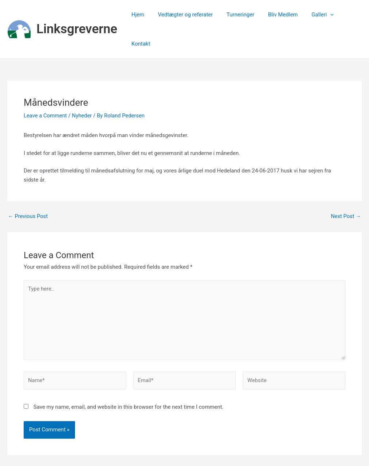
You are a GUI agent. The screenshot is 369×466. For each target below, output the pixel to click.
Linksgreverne (76, 14)
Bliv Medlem (278, 15)
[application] (322, 15)
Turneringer (238, 15)
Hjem (141, 15)
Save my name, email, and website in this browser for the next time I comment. (129, 379)
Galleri (315, 15)
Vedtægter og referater (186, 15)
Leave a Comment (46, 87)
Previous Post (28, 187)
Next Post (345, 187)
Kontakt (346, 15)
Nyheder (82, 87)
